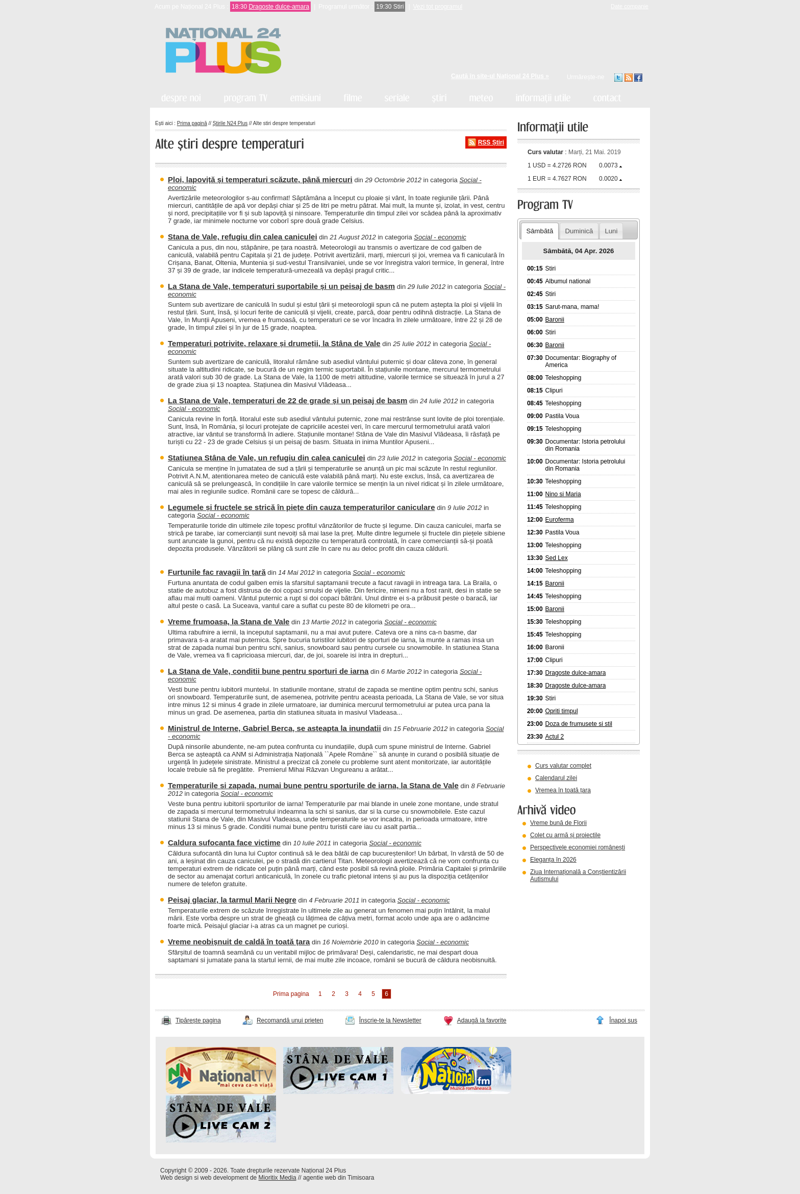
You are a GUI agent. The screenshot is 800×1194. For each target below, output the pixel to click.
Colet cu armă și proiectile (565, 835)
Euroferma (559, 519)
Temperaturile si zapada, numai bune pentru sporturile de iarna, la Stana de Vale (313, 785)
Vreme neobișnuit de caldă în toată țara (239, 941)
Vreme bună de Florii (558, 822)
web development (224, 1177)
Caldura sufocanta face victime (224, 842)
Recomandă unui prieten (290, 1020)
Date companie (629, 6)
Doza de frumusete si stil (578, 723)
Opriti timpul (561, 711)
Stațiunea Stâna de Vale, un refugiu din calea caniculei (266, 457)
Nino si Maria (563, 494)
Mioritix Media (277, 1177)
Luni (611, 231)
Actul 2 (554, 736)
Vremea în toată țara (563, 790)
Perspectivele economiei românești (577, 847)
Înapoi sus (623, 1020)
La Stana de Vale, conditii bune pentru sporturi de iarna (268, 671)
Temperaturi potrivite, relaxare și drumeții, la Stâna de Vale (274, 343)
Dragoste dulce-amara (278, 6)
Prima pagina (291, 993)
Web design (176, 1177)
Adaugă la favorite (482, 1020)
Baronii (554, 319)
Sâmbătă (539, 231)
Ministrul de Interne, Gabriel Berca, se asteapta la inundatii (274, 728)
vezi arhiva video (545, 891)
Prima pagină (192, 123)
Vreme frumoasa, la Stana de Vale (228, 621)
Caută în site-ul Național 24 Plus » (500, 76)
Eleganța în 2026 (553, 859)
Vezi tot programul (438, 6)
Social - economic (440, 237)
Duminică (579, 231)
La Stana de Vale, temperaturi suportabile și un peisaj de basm (281, 286)
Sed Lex (556, 558)
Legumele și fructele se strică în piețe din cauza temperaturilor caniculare (301, 507)
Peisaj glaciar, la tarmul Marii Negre (232, 899)
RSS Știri (491, 142)
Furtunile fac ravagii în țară (217, 572)
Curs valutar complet (563, 765)
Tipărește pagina (198, 1020)
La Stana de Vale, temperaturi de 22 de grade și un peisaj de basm (287, 400)
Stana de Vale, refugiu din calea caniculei (242, 236)
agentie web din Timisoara (338, 1177)
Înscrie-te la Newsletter (390, 1020)
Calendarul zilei (556, 778)
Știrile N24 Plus (230, 123)
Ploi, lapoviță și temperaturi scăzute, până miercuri (260, 179)
